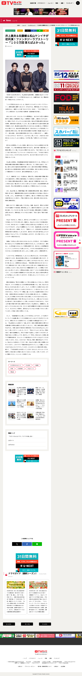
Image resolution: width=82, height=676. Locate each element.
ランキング (70, 3)
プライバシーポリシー (30, 666)
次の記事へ (45, 624)
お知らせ (20, 666)
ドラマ (20, 30)
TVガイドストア (36, 662)
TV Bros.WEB (36, 661)
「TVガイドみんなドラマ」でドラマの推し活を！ (20, 436)
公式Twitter (11, 444)
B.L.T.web (28, 661)
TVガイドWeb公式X (63, 662)
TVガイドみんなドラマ (69, 661)
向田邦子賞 (33, 3)
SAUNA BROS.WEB (57, 661)
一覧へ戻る (27, 624)
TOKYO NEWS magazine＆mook (16, 661)
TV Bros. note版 (46, 661)
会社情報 (63, 666)
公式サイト (11, 440)
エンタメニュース (10, 30)
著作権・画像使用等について (45, 666)
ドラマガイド (42, 3)
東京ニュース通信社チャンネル (22, 662)
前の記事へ (9, 624)
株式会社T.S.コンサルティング (49, 662)
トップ (25, 658)
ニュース (51, 3)
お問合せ (56, 666)
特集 (57, 3)
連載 (63, 3)
